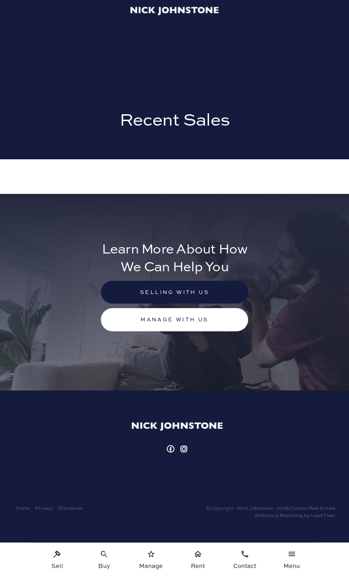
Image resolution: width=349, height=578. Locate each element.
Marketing (291, 515)
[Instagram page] (184, 449)
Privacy (44, 508)
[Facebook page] (172, 449)
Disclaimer (70, 508)
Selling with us (174, 292)
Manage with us (174, 319)
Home (23, 508)
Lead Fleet (323, 515)
